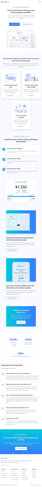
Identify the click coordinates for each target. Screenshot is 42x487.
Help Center (24, 471)
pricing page (17, 413)
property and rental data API (25, 421)
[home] (5, 2)
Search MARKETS (12, 250)
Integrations (24, 473)
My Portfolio (3, 471)
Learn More (21, 322)
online (27, 410)
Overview (13, 471)
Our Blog (33, 473)
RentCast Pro (28, 399)
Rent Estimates (14, 473)
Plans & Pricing (4, 477)
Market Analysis (14, 475)
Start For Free (14, 24)
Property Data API (14, 479)
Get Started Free (21, 449)
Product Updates (25, 477)
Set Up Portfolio (12, 298)
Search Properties (4, 473)
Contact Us (34, 475)
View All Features (26, 24)
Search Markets (4, 475)
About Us (33, 471)
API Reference (24, 475)
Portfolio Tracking (14, 477)
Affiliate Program (25, 479)
